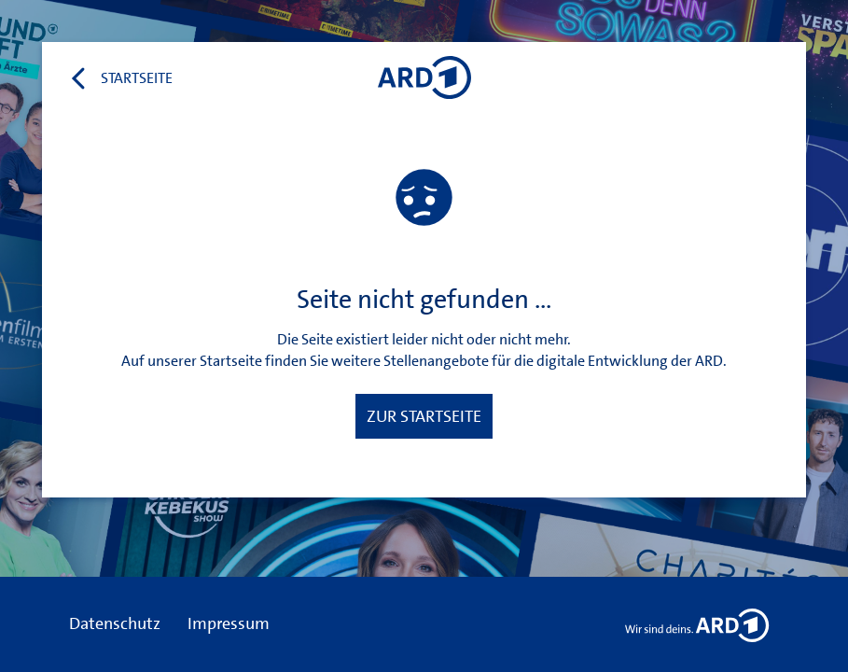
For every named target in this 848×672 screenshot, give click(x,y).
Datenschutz (114, 623)
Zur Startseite (424, 416)
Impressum (229, 623)
